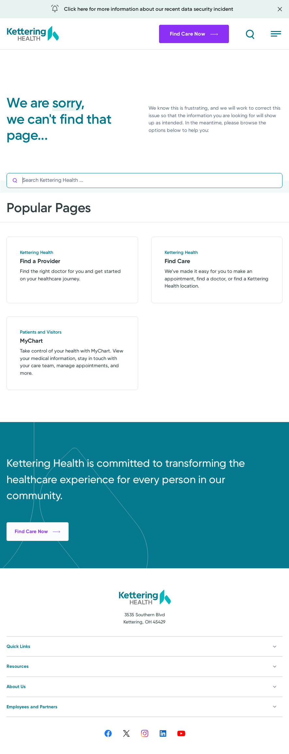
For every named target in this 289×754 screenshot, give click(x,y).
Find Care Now (194, 34)
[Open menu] (276, 34)
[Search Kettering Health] (152, 180)
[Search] (250, 34)
